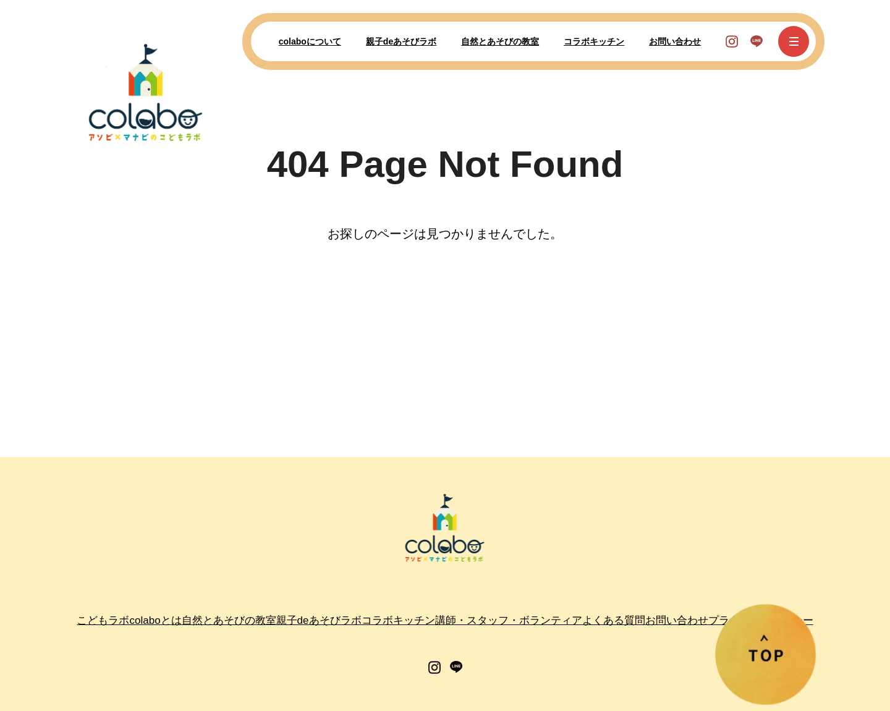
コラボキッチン (594, 41)
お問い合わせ (675, 41)
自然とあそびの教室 (500, 41)
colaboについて (310, 41)
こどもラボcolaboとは (129, 620)
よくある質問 (613, 620)
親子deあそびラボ (401, 41)
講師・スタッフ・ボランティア (508, 620)
